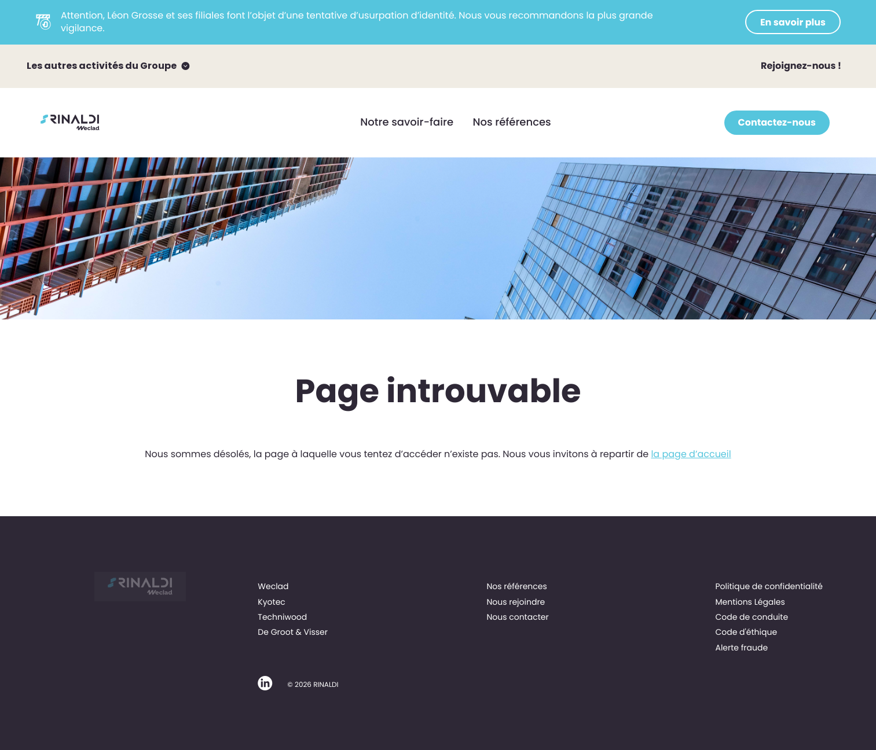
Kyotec (271, 602)
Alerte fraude (741, 647)
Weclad (273, 586)
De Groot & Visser (293, 632)
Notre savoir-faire (406, 122)
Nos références (512, 122)
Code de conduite (751, 617)
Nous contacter (517, 617)
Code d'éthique (746, 632)
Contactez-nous (777, 122)
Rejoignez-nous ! (801, 65)
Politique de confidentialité (768, 586)
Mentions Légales (750, 602)
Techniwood (282, 617)
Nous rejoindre (515, 602)
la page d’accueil (691, 454)
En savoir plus (793, 22)
